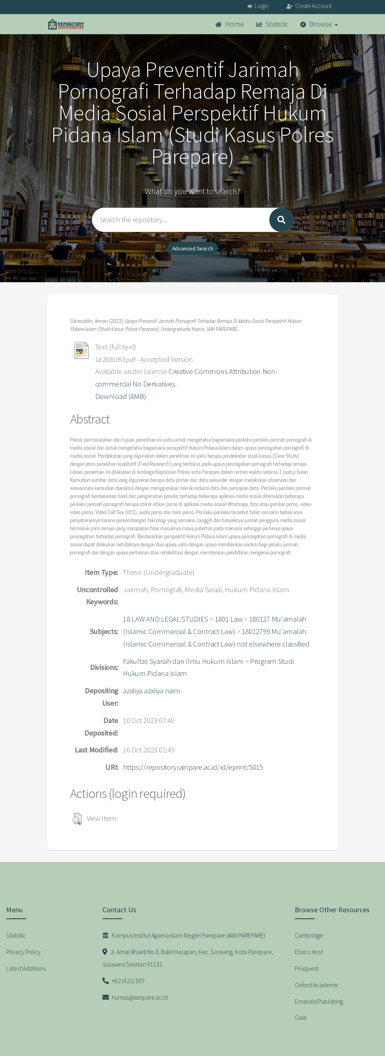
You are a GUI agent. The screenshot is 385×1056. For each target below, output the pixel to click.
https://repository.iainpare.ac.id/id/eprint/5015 (193, 767)
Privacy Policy (23, 952)
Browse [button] (319, 24)
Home (229, 24)
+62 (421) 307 (123, 981)
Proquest (306, 968)
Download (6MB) (120, 396)
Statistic (272, 24)
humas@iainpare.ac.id (135, 997)
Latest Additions (26, 968)
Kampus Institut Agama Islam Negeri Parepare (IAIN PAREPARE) (183, 935)
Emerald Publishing (319, 1001)
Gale (301, 1017)
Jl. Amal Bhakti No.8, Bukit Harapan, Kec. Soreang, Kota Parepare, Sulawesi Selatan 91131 (187, 958)
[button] (77, 819)
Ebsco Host (309, 952)
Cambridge (309, 935)
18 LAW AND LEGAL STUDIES (165, 619)
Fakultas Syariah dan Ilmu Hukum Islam (183, 661)
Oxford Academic (317, 985)
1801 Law (229, 619)
